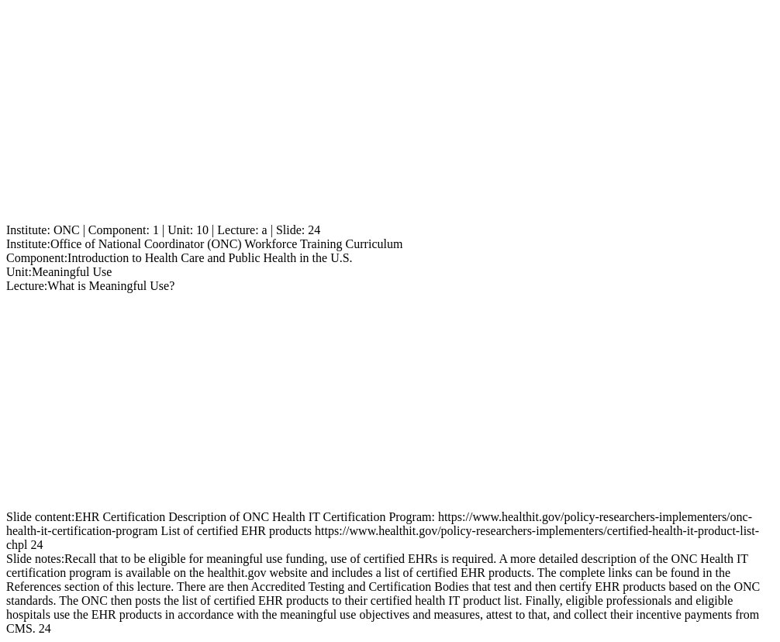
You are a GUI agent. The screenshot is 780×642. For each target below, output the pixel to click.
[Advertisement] (390, 114)
